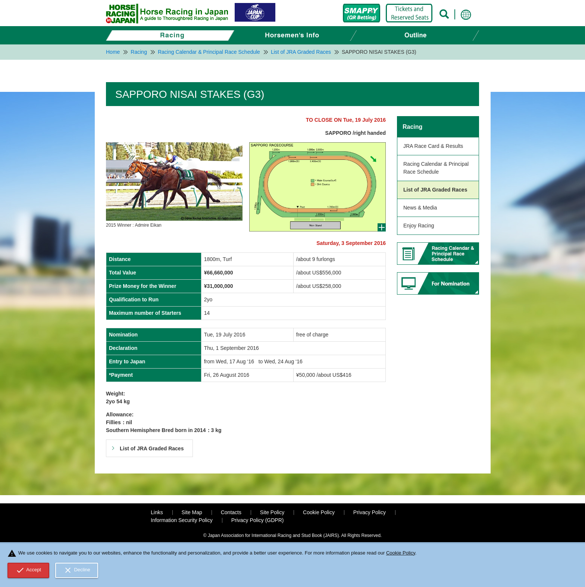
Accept (28, 570)
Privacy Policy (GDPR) (257, 520)
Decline (76, 570)
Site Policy (272, 512)
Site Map (192, 512)
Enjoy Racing (418, 226)
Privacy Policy (369, 512)
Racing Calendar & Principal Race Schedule (436, 168)
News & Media (420, 208)
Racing (412, 127)
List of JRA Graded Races (435, 190)
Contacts (231, 512)
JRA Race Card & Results (433, 146)
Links (157, 512)
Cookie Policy (319, 512)
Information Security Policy (182, 520)
